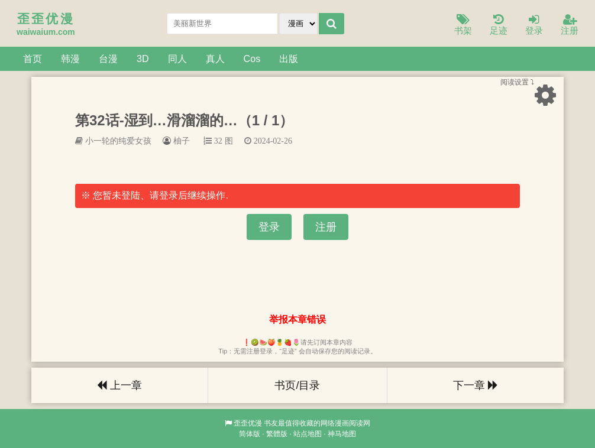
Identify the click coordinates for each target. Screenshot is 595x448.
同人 (177, 58)
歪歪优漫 (248, 423)
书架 (463, 25)
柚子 (181, 141)
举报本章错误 (297, 319)
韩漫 (70, 58)
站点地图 (307, 434)
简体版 (249, 434)
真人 (215, 58)
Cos (252, 58)
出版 (288, 58)
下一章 (475, 385)
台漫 (108, 58)
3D (143, 58)
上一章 (119, 385)
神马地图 (342, 434)
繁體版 (276, 434)
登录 (534, 25)
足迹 (498, 25)
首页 (32, 58)
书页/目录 (297, 385)
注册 (569, 25)
